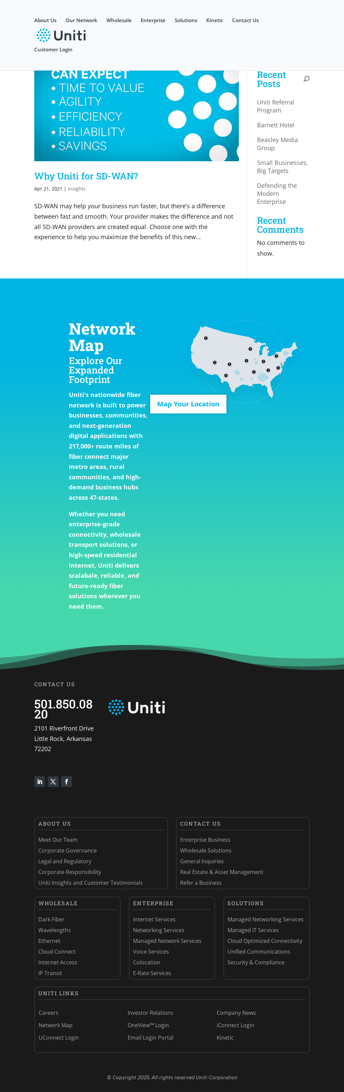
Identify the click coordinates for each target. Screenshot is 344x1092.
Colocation (146, 962)
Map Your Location (188, 403)
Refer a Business (201, 882)
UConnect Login (59, 1037)
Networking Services (158, 930)
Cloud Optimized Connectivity (264, 941)
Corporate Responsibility (69, 872)
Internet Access (57, 962)
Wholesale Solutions (205, 850)
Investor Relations (150, 1012)
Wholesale (119, 21)
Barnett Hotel (276, 125)
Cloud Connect (57, 951)
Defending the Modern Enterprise (277, 193)
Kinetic (214, 21)
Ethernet (49, 941)
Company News (236, 1012)
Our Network (81, 21)
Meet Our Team (58, 839)
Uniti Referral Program (275, 106)
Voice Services (151, 951)
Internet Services (154, 919)
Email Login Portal (150, 1037)
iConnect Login (235, 1025)
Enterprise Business (205, 839)
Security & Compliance (256, 962)
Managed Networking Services (265, 919)
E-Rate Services (152, 973)
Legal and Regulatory (64, 861)
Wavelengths (54, 930)
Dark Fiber (51, 919)
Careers (48, 1012)
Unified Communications (258, 951)
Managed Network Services (167, 941)
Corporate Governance (67, 850)
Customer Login (53, 50)
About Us (45, 21)
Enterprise (153, 21)
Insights (77, 188)
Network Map (56, 1025)
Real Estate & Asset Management (221, 872)
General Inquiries (202, 861)
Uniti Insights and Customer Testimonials (90, 882)
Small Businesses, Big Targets (282, 167)
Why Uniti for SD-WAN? (86, 176)
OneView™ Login (148, 1025)
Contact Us (245, 21)
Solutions (186, 21)
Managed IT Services (253, 930)
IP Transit (50, 973)
